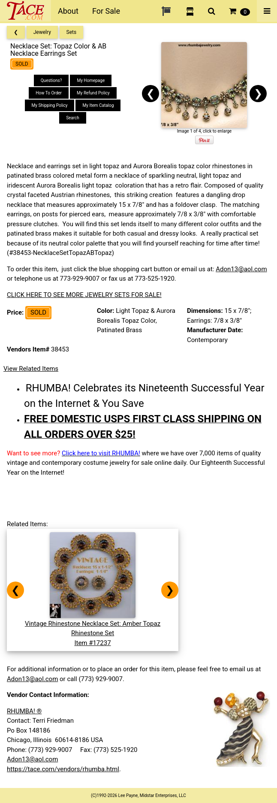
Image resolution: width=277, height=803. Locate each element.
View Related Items (30, 369)
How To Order (49, 93)
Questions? (51, 80)
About (68, 10)
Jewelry (42, 32)
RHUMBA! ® (24, 711)
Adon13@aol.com (241, 269)
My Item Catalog (98, 105)
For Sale (106, 10)
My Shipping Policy (50, 105)
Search (72, 117)
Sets (71, 32)
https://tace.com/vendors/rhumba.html (63, 769)
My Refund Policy (93, 93)
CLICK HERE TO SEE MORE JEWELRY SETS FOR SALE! (84, 295)
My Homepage (91, 80)
